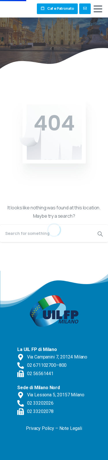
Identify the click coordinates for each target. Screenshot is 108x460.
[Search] (46, 233)
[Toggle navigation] (98, 9)
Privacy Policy (40, 428)
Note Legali (70, 428)
